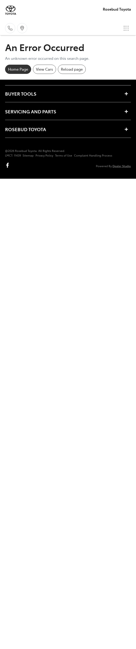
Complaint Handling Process (93, 155)
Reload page (72, 69)
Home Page (18, 69)
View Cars (44, 69)
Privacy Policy (44, 155)
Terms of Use (63, 155)
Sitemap (28, 155)
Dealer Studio (121, 166)
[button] (126, 28)
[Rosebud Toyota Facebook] (8, 165)
